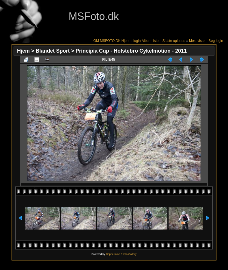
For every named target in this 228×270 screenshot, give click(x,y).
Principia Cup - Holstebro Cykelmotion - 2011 (131, 51)
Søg (211, 41)
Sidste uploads (173, 41)
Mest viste (197, 41)
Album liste (150, 41)
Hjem (126, 41)
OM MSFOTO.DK (107, 41)
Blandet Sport (53, 51)
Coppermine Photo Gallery (121, 254)
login (137, 41)
